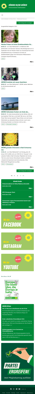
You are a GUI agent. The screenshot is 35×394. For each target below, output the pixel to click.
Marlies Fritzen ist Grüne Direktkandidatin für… (16, 44)
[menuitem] (3, 392)
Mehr (31, 62)
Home (3, 392)
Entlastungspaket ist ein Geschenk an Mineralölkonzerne (12, 330)
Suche (17, 392)
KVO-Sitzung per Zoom (8, 192)
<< (11, 176)
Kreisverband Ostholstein (8, 19)
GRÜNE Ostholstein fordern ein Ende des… (15, 112)
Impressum (23, 392)
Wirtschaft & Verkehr (11, 124)
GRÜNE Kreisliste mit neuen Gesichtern (14, 82)
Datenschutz (30, 392)
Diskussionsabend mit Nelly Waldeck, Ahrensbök (15, 184)
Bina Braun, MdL (5, 276)
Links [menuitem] (23, 389)
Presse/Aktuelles (22, 19)
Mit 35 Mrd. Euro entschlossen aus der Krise (14, 308)
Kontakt (8, 392)
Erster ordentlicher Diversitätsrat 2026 (13, 319)
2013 (3, 59)
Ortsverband (9, 164)
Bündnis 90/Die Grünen (18, 5)
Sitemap (13, 392)
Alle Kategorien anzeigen (25, 23)
